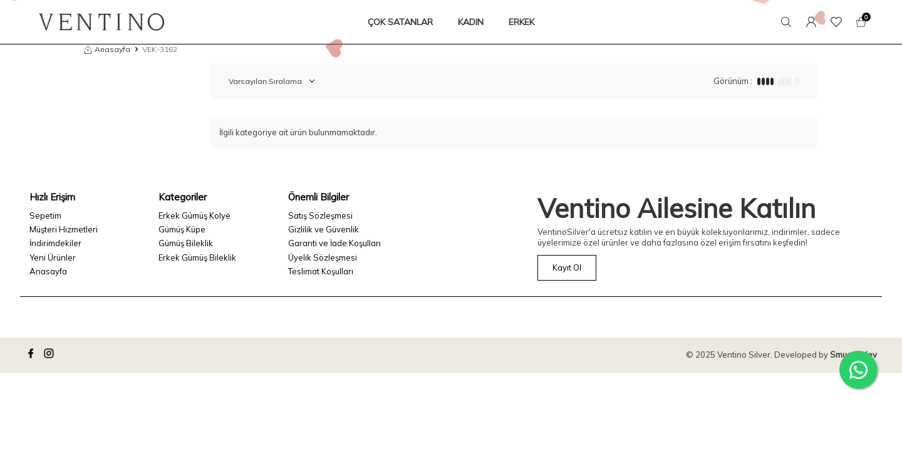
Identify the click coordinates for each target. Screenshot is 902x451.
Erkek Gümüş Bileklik (197, 257)
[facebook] (32, 355)
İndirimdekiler (55, 243)
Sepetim (45, 215)
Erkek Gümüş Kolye (194, 215)
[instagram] (50, 355)
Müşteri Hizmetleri (63, 229)
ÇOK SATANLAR (400, 22)
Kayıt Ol (566, 267)
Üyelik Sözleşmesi (322, 257)
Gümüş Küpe (181, 229)
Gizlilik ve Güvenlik (323, 229)
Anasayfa (107, 49)
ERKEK (521, 22)
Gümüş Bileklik (185, 243)
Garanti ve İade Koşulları (334, 243)
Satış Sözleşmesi (320, 215)
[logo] (101, 22)
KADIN (471, 22)
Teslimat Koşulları (320, 271)
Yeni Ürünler (52, 257)
